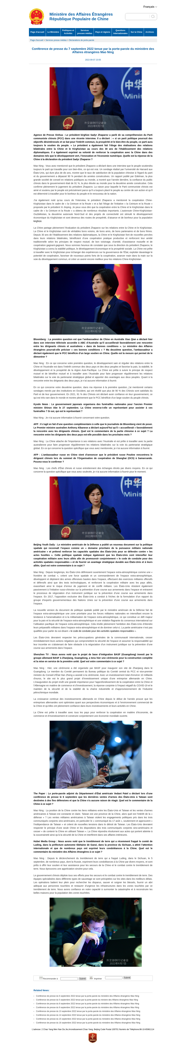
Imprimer (96, 979)
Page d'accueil (37, 32)
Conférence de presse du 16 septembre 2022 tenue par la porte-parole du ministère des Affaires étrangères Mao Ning (88, 1023)
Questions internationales (120, 32)
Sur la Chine (136, 32)
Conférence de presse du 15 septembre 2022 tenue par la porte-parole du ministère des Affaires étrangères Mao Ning (88, 1019)
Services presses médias (84, 32)
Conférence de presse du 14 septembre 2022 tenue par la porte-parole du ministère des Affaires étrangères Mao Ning (88, 1015)
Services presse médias (56, 40)
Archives (149, 32)
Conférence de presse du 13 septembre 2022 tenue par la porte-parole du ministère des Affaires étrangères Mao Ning (88, 1011)
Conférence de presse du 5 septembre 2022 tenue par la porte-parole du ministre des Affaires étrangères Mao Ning (87, 1000)
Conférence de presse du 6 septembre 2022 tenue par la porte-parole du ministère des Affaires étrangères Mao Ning (87, 996)
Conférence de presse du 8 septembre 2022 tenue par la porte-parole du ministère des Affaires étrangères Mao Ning (87, 1003)
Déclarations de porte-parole (81, 40)
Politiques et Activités (68, 32)
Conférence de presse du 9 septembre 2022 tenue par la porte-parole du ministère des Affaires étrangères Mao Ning (87, 1007)
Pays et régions (102, 32)
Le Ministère (53, 32)
